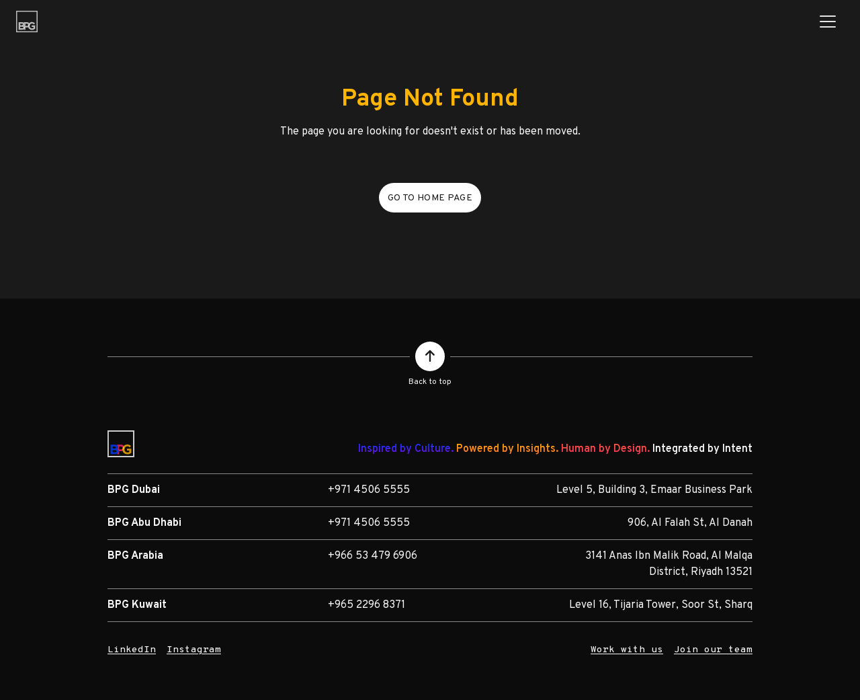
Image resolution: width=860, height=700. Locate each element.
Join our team (713, 650)
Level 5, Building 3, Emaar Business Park (654, 490)
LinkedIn (132, 650)
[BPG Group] (27, 21)
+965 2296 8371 (366, 605)
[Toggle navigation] (828, 21)
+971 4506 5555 (369, 490)
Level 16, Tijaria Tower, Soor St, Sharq (660, 605)
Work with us (627, 650)
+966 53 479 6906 (372, 556)
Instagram (194, 650)
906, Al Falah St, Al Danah (690, 523)
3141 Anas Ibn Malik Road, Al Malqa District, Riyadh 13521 (668, 564)
